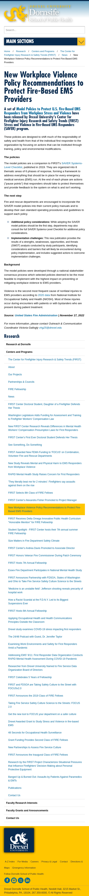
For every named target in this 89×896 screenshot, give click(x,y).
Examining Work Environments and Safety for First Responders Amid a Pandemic (42, 646)
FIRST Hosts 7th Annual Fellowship (27, 562)
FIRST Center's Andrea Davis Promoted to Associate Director (41, 548)
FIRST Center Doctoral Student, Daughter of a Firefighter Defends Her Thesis (44, 406)
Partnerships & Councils (21, 381)
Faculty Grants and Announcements (27, 810)
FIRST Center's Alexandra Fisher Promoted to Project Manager (42, 500)
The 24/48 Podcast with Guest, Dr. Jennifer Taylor (35, 636)
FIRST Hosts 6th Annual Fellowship (27, 610)
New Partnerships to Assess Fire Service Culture (34, 747)
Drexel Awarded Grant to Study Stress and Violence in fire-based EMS (43, 723)
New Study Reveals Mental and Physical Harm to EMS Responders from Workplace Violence (45, 465)
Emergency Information (24, 867)
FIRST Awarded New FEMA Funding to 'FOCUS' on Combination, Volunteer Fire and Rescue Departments (43, 454)
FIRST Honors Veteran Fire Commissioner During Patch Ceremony (44, 555)
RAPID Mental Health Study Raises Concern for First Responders (44, 474)
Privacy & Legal (49, 861)
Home (7, 51)
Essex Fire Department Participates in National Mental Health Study (45, 570)
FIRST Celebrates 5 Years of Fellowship (30, 677)
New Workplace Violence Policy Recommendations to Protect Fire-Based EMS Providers (44, 509)
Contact (64, 861)
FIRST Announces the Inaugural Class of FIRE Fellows (38, 754)
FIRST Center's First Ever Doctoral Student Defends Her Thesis (43, 437)
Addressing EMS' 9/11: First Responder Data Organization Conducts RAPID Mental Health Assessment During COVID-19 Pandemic (45, 657)
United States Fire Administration (36, 315)
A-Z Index (10, 861)
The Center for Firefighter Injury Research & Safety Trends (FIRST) (44, 359)
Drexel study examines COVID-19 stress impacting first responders (44, 629)
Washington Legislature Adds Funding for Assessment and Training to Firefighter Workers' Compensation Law (44, 417)
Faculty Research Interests (21, 803)
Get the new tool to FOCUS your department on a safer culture (42, 714)
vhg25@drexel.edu (50, 327)
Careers (34, 861)
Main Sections (20, 41)
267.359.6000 (39, 892)
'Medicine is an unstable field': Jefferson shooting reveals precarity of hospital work (45, 590)
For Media (23, 861)
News (65, 55)
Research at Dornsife (18, 344)
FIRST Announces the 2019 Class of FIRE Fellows (35, 695)
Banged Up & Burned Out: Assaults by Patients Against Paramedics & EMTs (45, 778)
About (11, 367)
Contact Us (14, 795)
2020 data (44, 295)
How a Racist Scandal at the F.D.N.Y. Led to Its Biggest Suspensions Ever (38, 601)
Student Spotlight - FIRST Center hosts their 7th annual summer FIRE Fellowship (43, 531)
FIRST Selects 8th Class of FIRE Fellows (30, 492)
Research (21, 51)
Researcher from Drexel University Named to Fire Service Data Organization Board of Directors (42, 668)
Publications (14, 788)
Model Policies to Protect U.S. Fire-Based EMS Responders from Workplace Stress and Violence (42, 110)
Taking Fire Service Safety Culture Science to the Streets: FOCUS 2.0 (44, 705)
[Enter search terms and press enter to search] (44, 30)
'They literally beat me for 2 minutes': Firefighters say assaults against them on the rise (41, 483)
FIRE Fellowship (17, 389)
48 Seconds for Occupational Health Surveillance (35, 732)
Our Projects (15, 374)
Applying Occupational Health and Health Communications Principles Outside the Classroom (40, 620)
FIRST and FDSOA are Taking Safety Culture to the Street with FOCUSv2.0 (42, 686)
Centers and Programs (43, 51)
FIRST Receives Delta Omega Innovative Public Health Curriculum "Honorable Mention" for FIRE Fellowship (44, 520)
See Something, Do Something (25, 444)
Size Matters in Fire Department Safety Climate (34, 540)
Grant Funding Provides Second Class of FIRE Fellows (38, 740)
